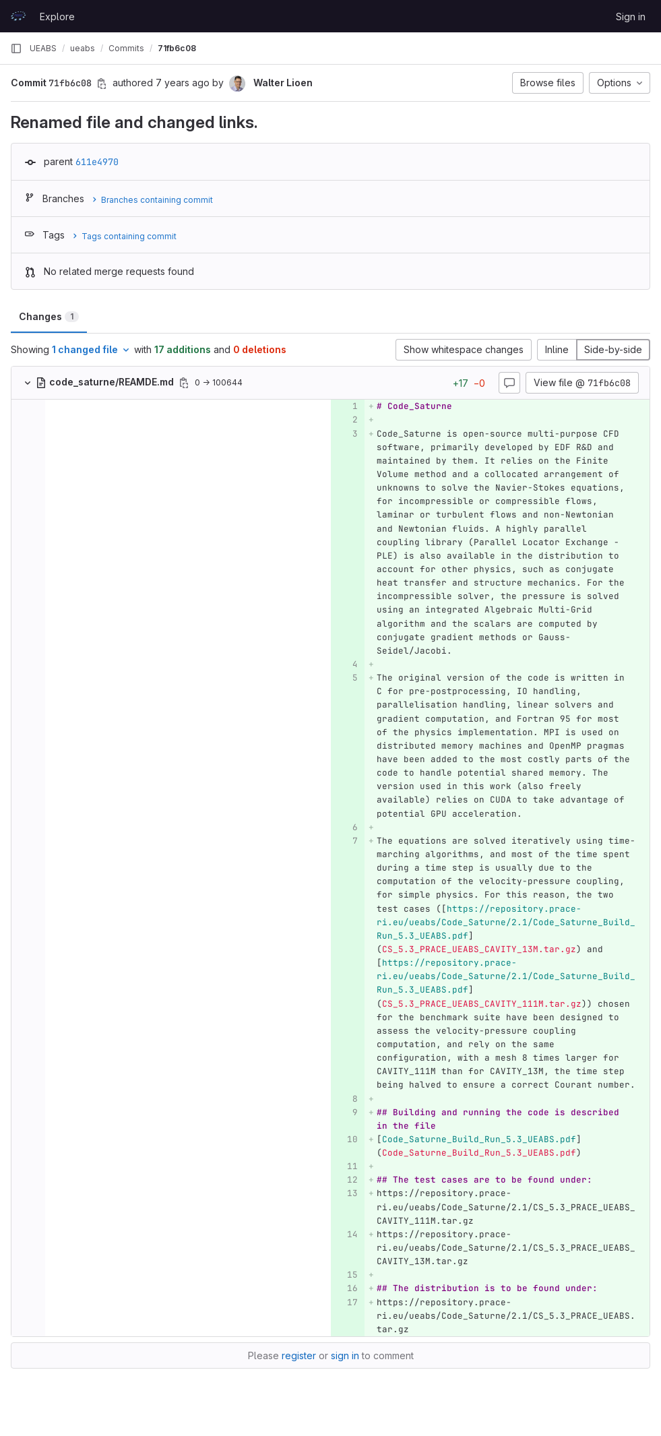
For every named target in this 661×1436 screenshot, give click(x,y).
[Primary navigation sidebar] (16, 48)
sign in (345, 1355)
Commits (126, 48)
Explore (57, 16)
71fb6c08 (177, 48)
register (299, 1355)
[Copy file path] (184, 383)
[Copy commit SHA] (102, 83)
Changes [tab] (49, 316)
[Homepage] (18, 16)
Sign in (631, 16)
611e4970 (97, 162)
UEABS (43, 48)
